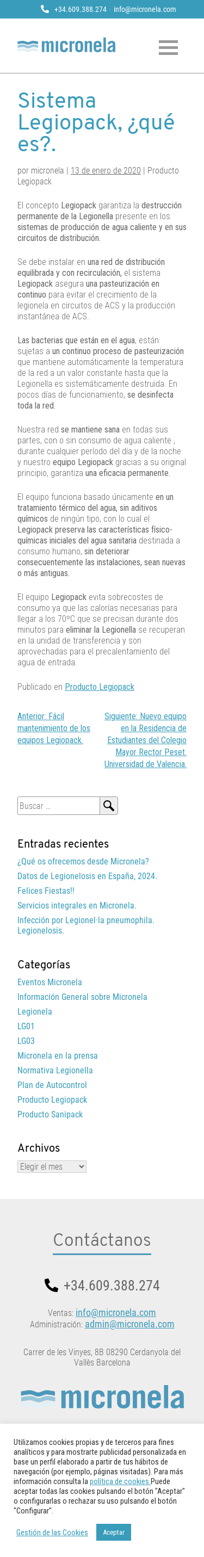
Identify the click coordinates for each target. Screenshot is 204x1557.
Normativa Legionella (55, 1070)
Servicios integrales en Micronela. (77, 905)
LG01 (26, 1026)
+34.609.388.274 (80, 9)
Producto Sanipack (50, 1114)
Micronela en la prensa (57, 1056)
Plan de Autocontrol (52, 1085)
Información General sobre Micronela (82, 997)
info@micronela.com (145, 9)
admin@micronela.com (130, 1324)
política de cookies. (120, 1481)
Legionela (34, 1011)
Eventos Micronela (49, 982)
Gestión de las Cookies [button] (52, 1532)
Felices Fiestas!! (46, 891)
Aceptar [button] (114, 1532)
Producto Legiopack (99, 687)
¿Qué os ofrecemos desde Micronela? (83, 861)
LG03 (26, 1041)
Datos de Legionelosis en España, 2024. (87, 876)
